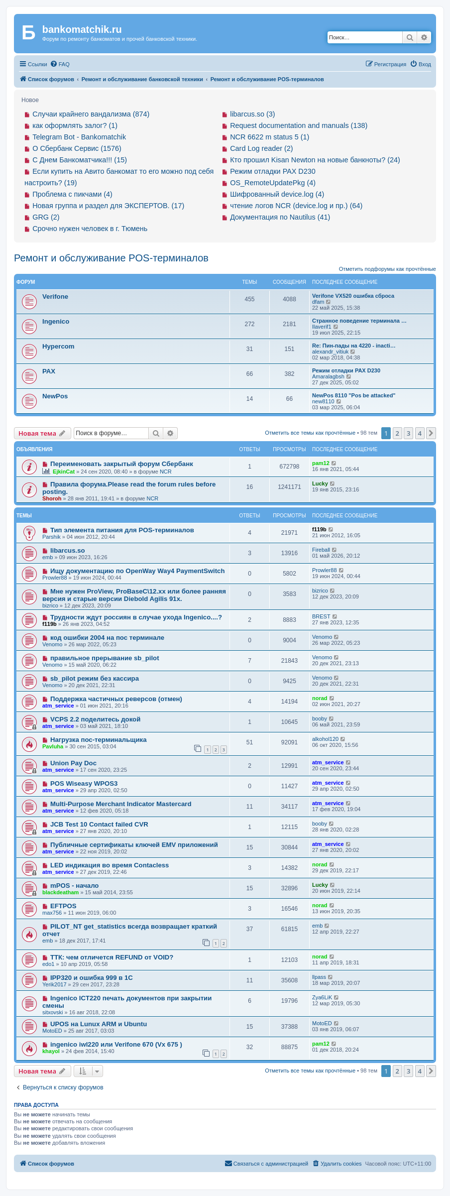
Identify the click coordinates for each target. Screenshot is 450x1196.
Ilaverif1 (322, 327)
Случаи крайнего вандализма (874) (90, 114)
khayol (51, 1051)
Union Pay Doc (73, 763)
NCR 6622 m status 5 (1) (269, 137)
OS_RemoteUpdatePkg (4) (273, 183)
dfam (318, 302)
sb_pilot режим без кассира (94, 678)
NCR (166, 472)
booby (319, 718)
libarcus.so (67, 550)
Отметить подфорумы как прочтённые (387, 269)
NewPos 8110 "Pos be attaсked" (354, 395)
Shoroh (52, 498)
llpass (319, 977)
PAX (48, 371)
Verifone (55, 296)
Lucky (320, 483)
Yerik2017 (54, 984)
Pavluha (52, 746)
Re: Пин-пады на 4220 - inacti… (354, 346)
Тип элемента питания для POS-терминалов (122, 530)
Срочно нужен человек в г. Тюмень (89, 229)
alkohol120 (325, 739)
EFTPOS (63, 906)
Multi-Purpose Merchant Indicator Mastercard (121, 804)
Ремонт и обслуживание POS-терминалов (111, 257)
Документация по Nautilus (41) (280, 217)
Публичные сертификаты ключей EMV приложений (134, 844)
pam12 (321, 463)
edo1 (48, 964)
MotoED (52, 1031)
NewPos (55, 396)
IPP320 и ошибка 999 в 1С (91, 977)
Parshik (51, 537)
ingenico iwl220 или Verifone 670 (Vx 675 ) (116, 1044)
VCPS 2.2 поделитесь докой (95, 719)
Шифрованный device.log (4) (277, 194)
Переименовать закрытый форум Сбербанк (121, 464)
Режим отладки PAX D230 (273, 171)
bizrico (50, 605)
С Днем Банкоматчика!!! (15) (79, 160)
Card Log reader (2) (261, 148)
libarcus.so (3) (252, 114)
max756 (52, 913)
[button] (431, 433)
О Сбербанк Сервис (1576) (76, 148)
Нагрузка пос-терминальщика (98, 739)
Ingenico (55, 321)
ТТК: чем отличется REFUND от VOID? (112, 957)
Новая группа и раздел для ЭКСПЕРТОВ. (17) (108, 206)
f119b (319, 529)
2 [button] (397, 433)
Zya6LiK (322, 997)
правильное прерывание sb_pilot (104, 658)
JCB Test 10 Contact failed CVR (99, 824)
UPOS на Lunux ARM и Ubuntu (98, 1024)
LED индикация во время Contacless (109, 865)
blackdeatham (60, 892)
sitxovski (52, 1012)
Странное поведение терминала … (359, 321)
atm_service (58, 706)
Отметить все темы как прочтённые (310, 433)
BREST (321, 616)
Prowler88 (54, 578)
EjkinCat (64, 472)
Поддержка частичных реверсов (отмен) (116, 699)
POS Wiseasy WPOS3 (83, 783)
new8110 (323, 401)
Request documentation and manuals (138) (298, 125)
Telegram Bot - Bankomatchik (79, 137)
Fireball (321, 550)
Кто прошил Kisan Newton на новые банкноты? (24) (315, 160)
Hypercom (58, 346)
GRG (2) (45, 217)
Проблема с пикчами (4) (72, 194)
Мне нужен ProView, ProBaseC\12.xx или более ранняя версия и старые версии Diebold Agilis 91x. (134, 595)
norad (320, 698)
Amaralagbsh (328, 376)
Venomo (52, 644)
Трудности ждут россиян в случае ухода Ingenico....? (136, 617)
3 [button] (408, 433)
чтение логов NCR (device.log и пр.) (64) (296, 206)
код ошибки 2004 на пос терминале (107, 637)
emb (47, 557)
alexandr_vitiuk (330, 352)
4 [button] (420, 433)
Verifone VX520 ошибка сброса (353, 296)
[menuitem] (60, 64)
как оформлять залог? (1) (74, 125)
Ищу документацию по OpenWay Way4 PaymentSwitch (137, 571)
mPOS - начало (74, 885)
